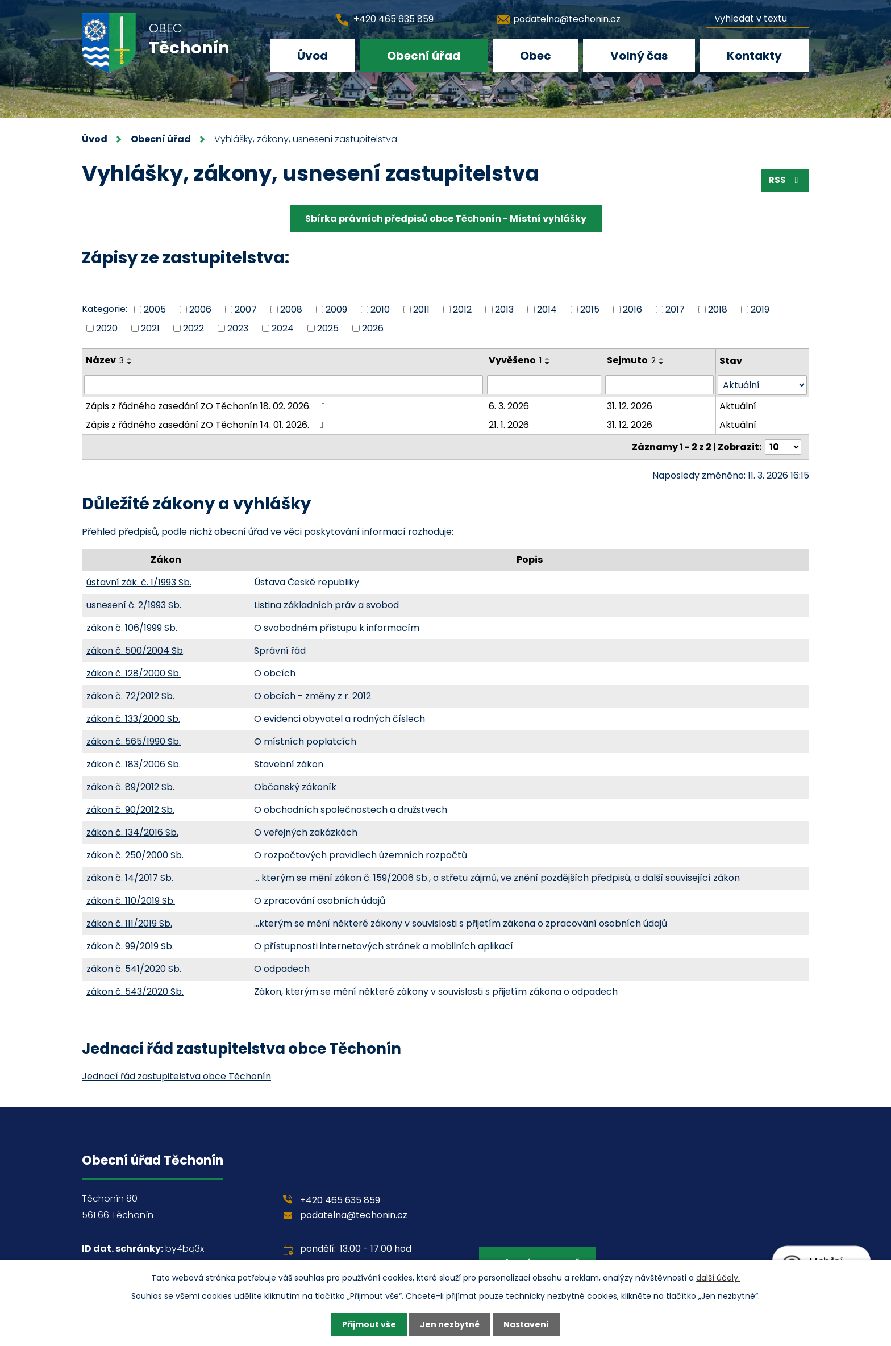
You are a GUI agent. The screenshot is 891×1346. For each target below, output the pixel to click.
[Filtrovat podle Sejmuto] (659, 384)
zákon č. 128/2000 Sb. (133, 673)
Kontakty (754, 56)
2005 (155, 309)
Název (105, 360)
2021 (150, 327)
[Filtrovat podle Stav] (762, 385)
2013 (504, 309)
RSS (785, 179)
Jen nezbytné (450, 1324)
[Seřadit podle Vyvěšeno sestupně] (548, 363)
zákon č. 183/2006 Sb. (133, 764)
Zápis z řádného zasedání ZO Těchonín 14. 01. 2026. (206, 424)
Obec (535, 56)
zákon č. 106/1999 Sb (131, 627)
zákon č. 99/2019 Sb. (130, 946)
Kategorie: (104, 308)
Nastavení (526, 1324)
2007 (246, 309)
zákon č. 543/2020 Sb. (135, 991)
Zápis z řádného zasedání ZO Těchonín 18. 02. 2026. (207, 406)
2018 (717, 309)
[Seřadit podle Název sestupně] (130, 363)
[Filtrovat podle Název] (283, 384)
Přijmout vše (369, 1324)
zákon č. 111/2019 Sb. (129, 923)
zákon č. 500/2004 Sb (134, 650)
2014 (547, 309)
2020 (107, 327)
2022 (193, 327)
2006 (200, 309)
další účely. (718, 1277)
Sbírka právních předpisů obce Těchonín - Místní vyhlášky (445, 218)
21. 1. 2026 (509, 424)
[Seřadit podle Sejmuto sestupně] (662, 363)
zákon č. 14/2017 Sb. (129, 877)
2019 (760, 309)
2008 (291, 309)
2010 (380, 309)
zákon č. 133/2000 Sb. (133, 718)
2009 (336, 309)
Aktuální (737, 406)
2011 (421, 309)
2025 (328, 327)
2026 (373, 327)
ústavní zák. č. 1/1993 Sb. (138, 582)
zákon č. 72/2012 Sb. (130, 696)
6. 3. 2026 (509, 406)
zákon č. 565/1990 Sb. (133, 741)
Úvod (312, 56)
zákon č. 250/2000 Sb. (135, 855)
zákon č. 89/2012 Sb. (130, 787)
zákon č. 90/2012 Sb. (130, 809)
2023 (237, 327)
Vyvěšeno (515, 360)
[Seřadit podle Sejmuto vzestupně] (662, 358)
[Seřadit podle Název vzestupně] (130, 358)
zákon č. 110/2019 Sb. (130, 900)
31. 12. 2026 (629, 406)
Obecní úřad (423, 56)
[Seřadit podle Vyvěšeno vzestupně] (548, 358)
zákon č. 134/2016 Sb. (132, 832)
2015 (589, 309)
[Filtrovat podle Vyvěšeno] (544, 384)
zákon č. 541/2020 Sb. (133, 968)
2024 (283, 327)
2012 (462, 309)
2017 (675, 309)
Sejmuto (631, 360)
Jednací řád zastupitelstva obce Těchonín (176, 1076)
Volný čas (639, 56)
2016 (632, 309)
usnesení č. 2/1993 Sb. (133, 605)
